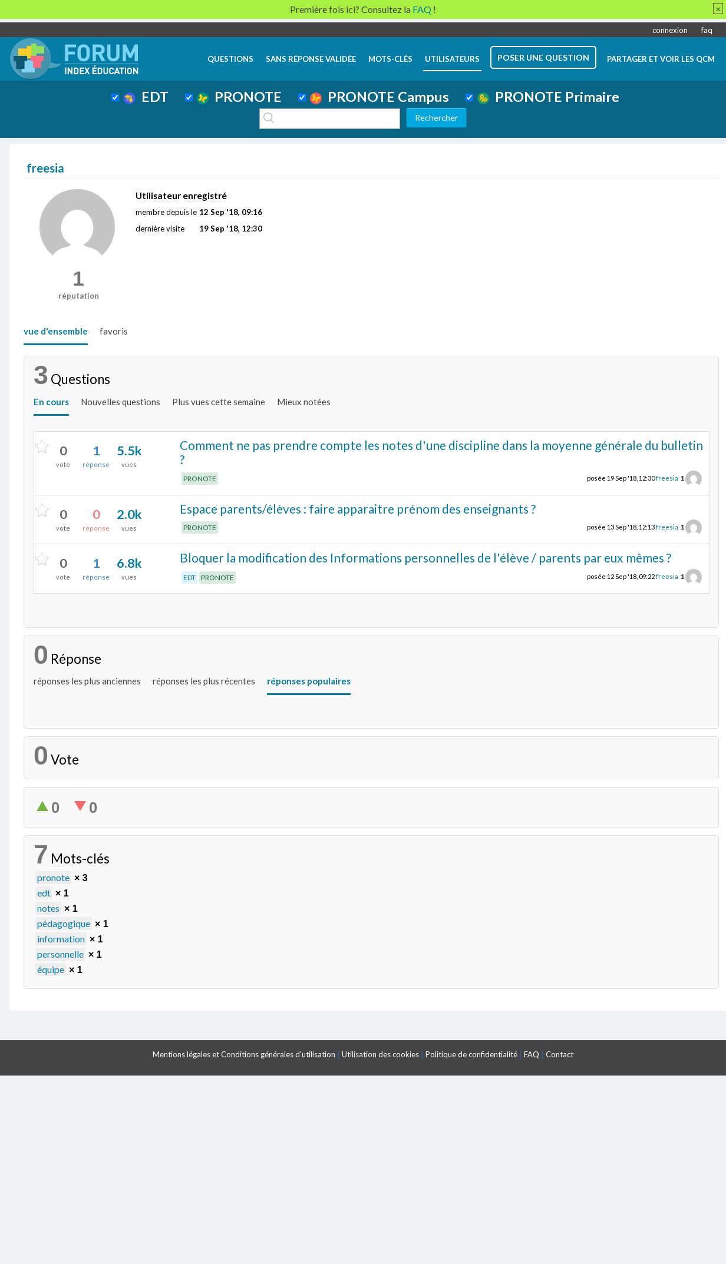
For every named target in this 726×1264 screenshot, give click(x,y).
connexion (670, 30)
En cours (51, 401)
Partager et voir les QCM (661, 59)
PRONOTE (239, 96)
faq (706, 30)
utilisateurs (452, 59)
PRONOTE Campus (379, 96)
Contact (559, 1054)
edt (44, 892)
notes (48, 908)
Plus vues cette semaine (218, 401)
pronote (53, 877)
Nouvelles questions (120, 401)
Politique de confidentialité (471, 1054)
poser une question (543, 57)
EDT (146, 96)
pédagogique (63, 923)
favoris (114, 331)
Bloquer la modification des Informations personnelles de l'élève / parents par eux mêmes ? (425, 557)
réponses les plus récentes (204, 681)
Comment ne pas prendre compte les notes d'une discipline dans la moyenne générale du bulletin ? (441, 452)
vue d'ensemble (56, 331)
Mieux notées (304, 401)
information (61, 938)
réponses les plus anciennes (87, 681)
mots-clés (390, 59)
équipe (50, 969)
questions (230, 59)
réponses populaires (309, 681)
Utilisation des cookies (380, 1054)
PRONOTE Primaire (548, 96)
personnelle (60, 953)
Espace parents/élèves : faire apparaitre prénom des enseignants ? (358, 508)
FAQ (531, 1054)
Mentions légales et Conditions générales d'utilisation (244, 1054)
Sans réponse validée (311, 59)
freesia (667, 478)
